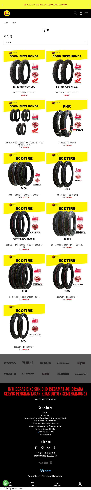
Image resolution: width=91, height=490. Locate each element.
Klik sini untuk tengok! (46, 7)
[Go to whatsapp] (6, 483)
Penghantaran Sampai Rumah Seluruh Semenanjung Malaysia (46, 418)
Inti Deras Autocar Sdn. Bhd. (45, 429)
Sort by (8, 36)
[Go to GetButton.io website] (5, 487)
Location (45, 413)
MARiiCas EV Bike (45, 434)
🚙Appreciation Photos (45, 432)
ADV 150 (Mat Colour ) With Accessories (45, 423)
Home (6, 22)
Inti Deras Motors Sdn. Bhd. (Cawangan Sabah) (45, 426)
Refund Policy (58, 476)
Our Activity (45, 415)
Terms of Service (34, 476)
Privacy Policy (47, 476)
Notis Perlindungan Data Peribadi (45, 421)
